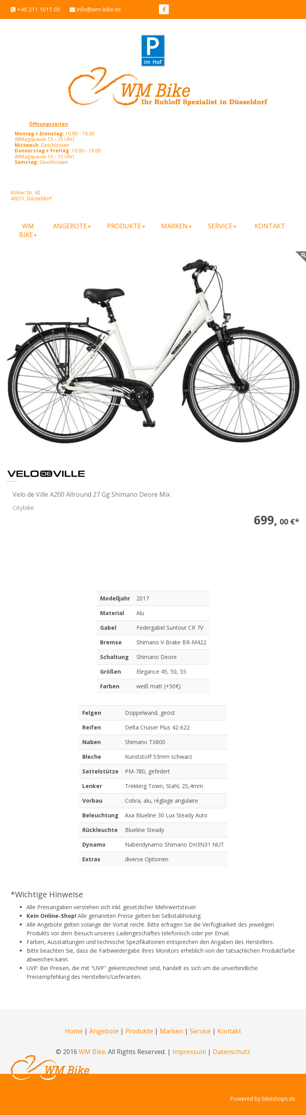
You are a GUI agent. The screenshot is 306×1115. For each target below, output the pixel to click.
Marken (171, 1031)
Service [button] (222, 226)
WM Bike (92, 1051)
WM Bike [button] (28, 230)
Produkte (139, 1031)
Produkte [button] (126, 226)
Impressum (189, 1051)
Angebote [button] (72, 226)
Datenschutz (231, 1051)
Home (74, 1031)
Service (200, 1031)
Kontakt (270, 226)
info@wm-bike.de (99, 9)
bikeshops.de (278, 1098)
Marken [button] (176, 226)
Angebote (104, 1031)
